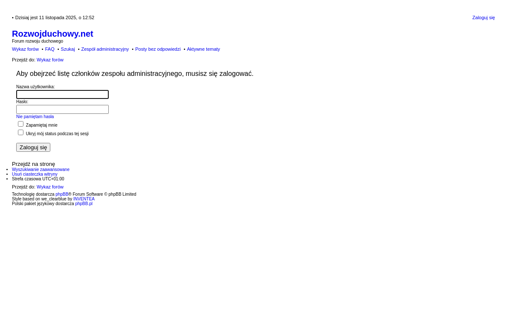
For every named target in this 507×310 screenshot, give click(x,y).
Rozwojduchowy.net (52, 33)
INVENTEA (84, 199)
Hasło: (22, 101)
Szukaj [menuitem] (68, 49)
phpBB (61, 194)
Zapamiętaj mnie (38, 125)
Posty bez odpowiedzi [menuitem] (157, 49)
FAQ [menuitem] (50, 49)
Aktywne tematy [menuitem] (203, 49)
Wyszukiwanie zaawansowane (41, 169)
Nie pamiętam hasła (35, 116)
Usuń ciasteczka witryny (35, 174)
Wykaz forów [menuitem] (25, 49)
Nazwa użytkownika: (35, 86)
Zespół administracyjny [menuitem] (105, 49)
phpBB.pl (84, 203)
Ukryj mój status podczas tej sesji (53, 133)
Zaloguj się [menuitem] (483, 17)
